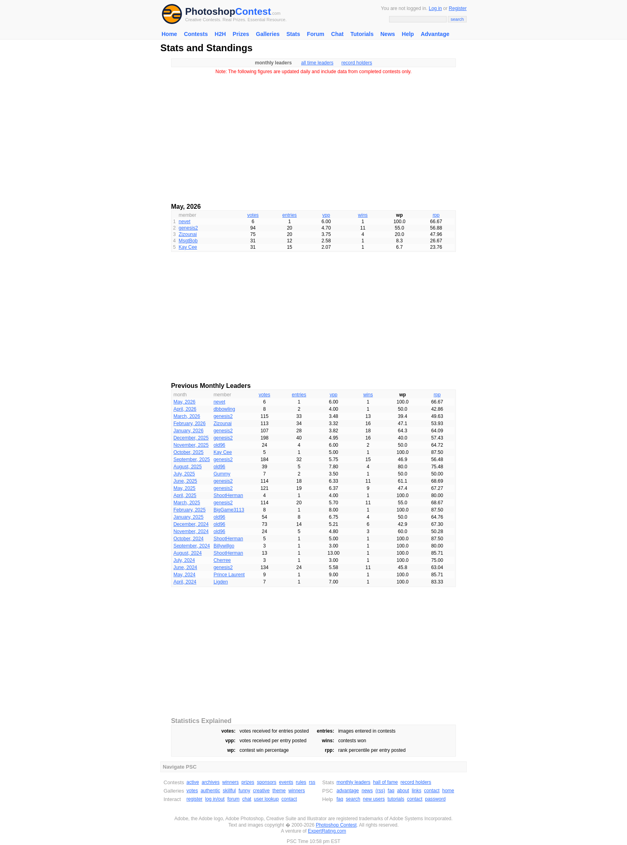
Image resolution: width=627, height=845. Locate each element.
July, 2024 (184, 560)
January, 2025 (189, 517)
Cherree (222, 560)
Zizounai (188, 234)
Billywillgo (224, 546)
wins (362, 215)
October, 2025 (189, 452)
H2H (220, 34)
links (416, 790)
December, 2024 (191, 524)
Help (408, 34)
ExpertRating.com (327, 831)
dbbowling (224, 409)
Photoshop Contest (336, 825)
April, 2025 (185, 495)
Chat (337, 34)
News (387, 34)
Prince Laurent (229, 574)
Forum (315, 34)
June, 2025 (185, 481)
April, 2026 (185, 409)
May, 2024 (185, 574)
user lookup (266, 799)
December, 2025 (191, 438)
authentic (210, 790)
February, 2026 (190, 423)
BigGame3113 (229, 510)
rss (312, 782)
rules (301, 782)
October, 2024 (189, 538)
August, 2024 (188, 553)
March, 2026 (187, 416)
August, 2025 (188, 466)
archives (211, 782)
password (435, 799)
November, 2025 (191, 445)
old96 (219, 445)
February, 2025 (190, 510)
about (403, 790)
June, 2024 (185, 567)
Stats (293, 34)
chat (247, 799)
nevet (184, 221)
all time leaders (317, 63)
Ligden (221, 582)
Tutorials (361, 34)
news (367, 790)
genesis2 (188, 228)
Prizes (241, 34)
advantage (347, 790)
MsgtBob (188, 241)
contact (289, 799)
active (192, 782)
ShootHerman (228, 495)
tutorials (395, 799)
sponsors (266, 782)
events (286, 782)
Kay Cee (188, 247)
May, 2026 (185, 402)
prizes (248, 782)
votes (253, 215)
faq (391, 790)
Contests (196, 34)
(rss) (380, 790)
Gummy (222, 474)
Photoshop (210, 11)
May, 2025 (185, 488)
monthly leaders (353, 782)
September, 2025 (192, 459)
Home (169, 34)
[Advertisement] (313, 136)
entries (289, 215)
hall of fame (385, 782)
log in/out (215, 799)
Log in (435, 8)
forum (233, 799)
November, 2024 (191, 531)
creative (261, 790)
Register (458, 8)
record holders (356, 63)
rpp (436, 215)
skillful (229, 790)
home (448, 790)
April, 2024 (185, 582)
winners (230, 782)
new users (374, 799)
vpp (326, 215)
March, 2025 (187, 502)
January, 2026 (189, 430)
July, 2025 (184, 474)
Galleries (268, 34)
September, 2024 (192, 546)
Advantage (435, 34)
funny (244, 790)
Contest (253, 11)
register (194, 799)
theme (279, 790)
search (353, 799)
